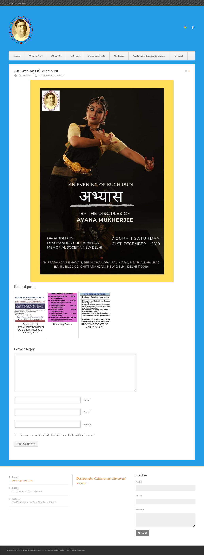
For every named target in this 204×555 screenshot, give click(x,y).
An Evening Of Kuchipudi (36, 71)
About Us (56, 55)
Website (87, 424)
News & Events (96, 55)
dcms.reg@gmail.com (22, 480)
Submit (142, 533)
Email (86, 412)
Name (86, 400)
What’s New (35, 55)
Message (140, 509)
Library (75, 55)
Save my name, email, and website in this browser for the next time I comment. (57, 435)
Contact (21, 3)
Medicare (119, 55)
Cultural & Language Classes (149, 55)
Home (11, 3)
